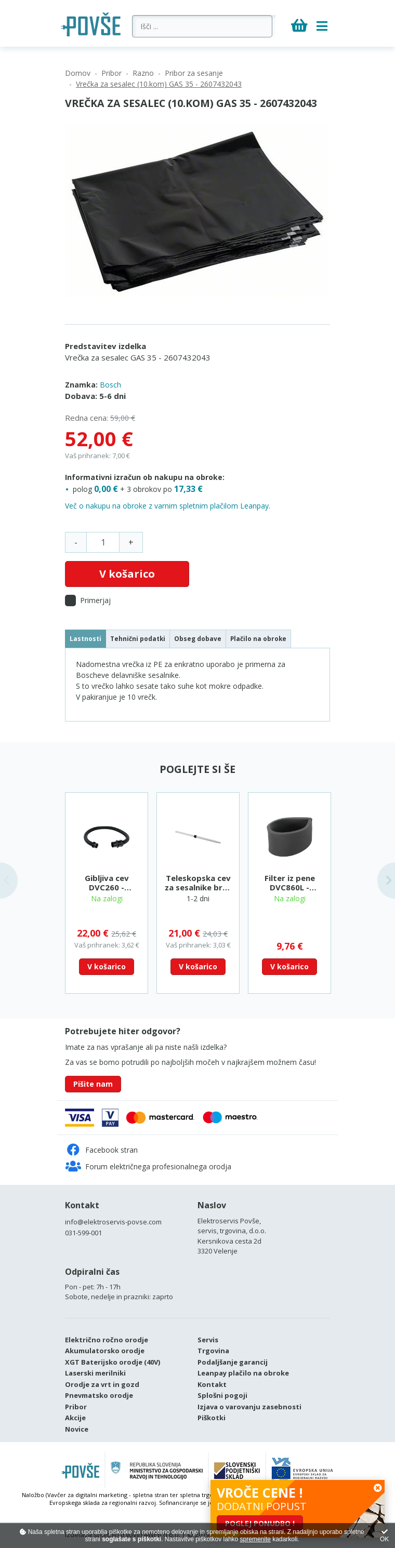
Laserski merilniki (95, 1373)
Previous (9, 880)
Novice (76, 1429)
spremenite (255, 1539)
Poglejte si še (197, 769)
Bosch (110, 385)
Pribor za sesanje (194, 73)
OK (384, 1536)
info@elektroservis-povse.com (113, 1221)
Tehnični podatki (137, 638)
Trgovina (213, 1350)
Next (386, 880)
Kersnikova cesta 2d (229, 1241)
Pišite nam (93, 1084)
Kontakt (82, 1205)
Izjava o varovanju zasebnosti (249, 1406)
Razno (143, 73)
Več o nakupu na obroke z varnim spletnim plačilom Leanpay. (167, 506)
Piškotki (212, 1417)
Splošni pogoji (222, 1395)
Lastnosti (85, 638)
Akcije (75, 1417)
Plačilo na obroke (258, 638)
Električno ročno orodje (106, 1339)
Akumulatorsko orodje (104, 1350)
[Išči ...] (204, 26)
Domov (77, 73)
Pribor (111, 73)
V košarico (127, 574)
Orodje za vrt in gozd (102, 1384)
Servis (208, 1339)
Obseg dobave (197, 638)
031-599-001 (83, 1232)
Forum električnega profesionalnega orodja (148, 1166)
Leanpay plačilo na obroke (243, 1373)
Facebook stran (101, 1149)
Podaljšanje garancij (233, 1362)
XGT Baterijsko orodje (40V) (112, 1362)
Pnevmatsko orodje (99, 1395)
